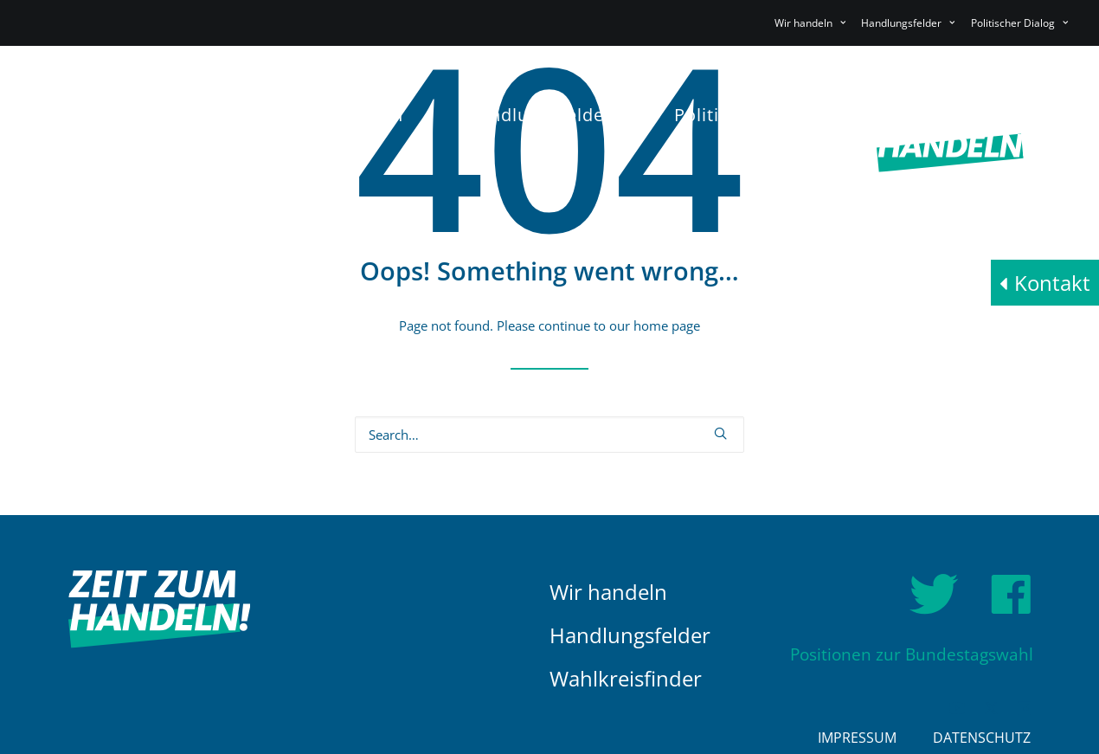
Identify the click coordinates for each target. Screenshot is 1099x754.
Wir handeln (608, 591)
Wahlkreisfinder (626, 678)
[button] (720, 433)
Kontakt (1052, 282)
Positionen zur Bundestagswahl (911, 655)
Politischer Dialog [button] (1019, 23)
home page (666, 325)
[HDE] (159, 136)
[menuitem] (813, 23)
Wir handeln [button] (809, 23)
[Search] (549, 434)
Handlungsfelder (630, 635)
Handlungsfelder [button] (907, 23)
